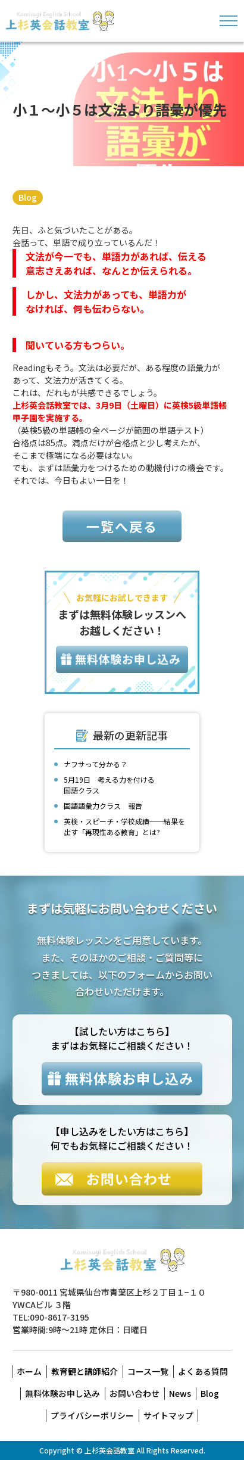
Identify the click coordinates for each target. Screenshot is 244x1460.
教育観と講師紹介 (84, 1371)
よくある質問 (203, 1371)
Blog (27, 197)
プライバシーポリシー (92, 1415)
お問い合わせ (134, 1393)
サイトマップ (168, 1415)
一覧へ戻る (122, 526)
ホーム (29, 1371)
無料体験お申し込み (62, 1393)
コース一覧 (147, 1371)
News (180, 1393)
